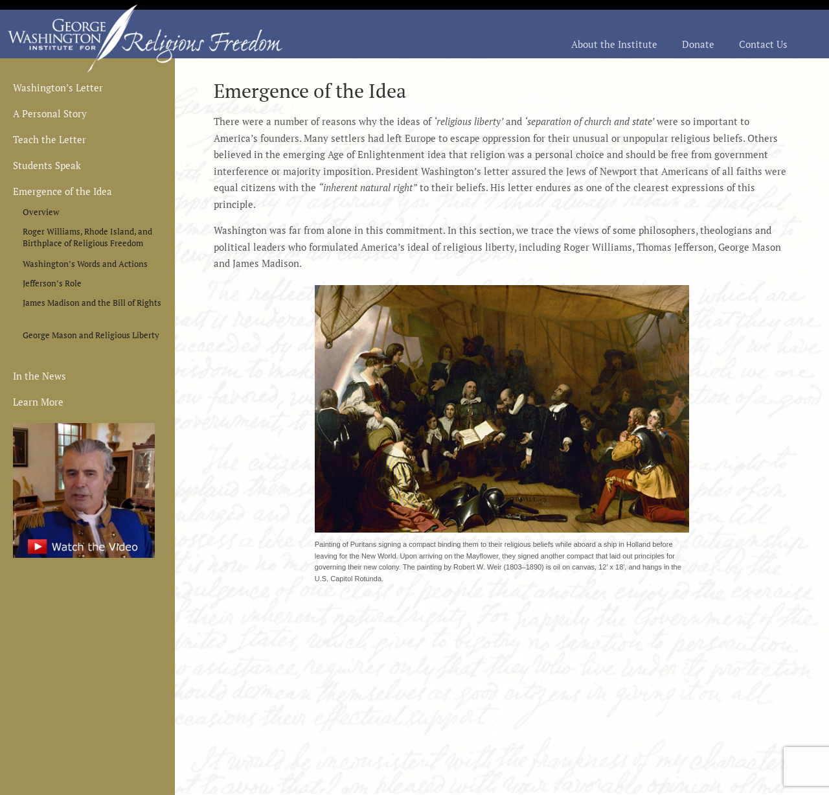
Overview (41, 212)
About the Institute (614, 45)
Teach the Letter (49, 140)
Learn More (38, 402)
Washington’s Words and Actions (85, 264)
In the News (39, 376)
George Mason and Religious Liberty (91, 335)
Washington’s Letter (58, 88)
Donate (698, 45)
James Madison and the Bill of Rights (92, 302)
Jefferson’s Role (52, 283)
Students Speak (47, 166)
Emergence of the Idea (62, 192)
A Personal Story (50, 114)
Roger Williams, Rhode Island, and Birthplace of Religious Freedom (87, 233)
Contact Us (763, 45)
